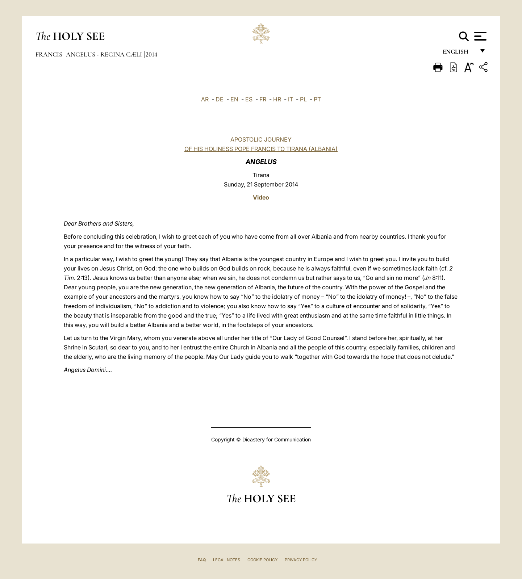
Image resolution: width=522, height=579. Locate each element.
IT (290, 99)
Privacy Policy (301, 559)
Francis (50, 54)
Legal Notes (226, 559)
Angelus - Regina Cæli (104, 54)
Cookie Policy (262, 559)
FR (262, 99)
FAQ (202, 559)
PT (317, 99)
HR (277, 99)
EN (234, 99)
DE (220, 99)
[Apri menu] (479, 36)
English (459, 53)
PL (303, 99)
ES (248, 99)
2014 (151, 54)
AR (205, 99)
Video (261, 197)
